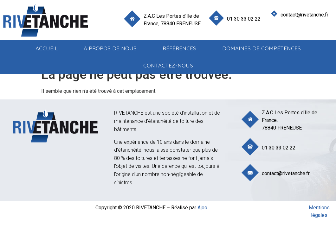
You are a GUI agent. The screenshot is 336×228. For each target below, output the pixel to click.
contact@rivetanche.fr (304, 15)
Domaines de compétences (261, 48)
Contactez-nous (168, 65)
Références (179, 48)
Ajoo (202, 208)
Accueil (47, 48)
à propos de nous (110, 48)
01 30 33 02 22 (244, 19)
